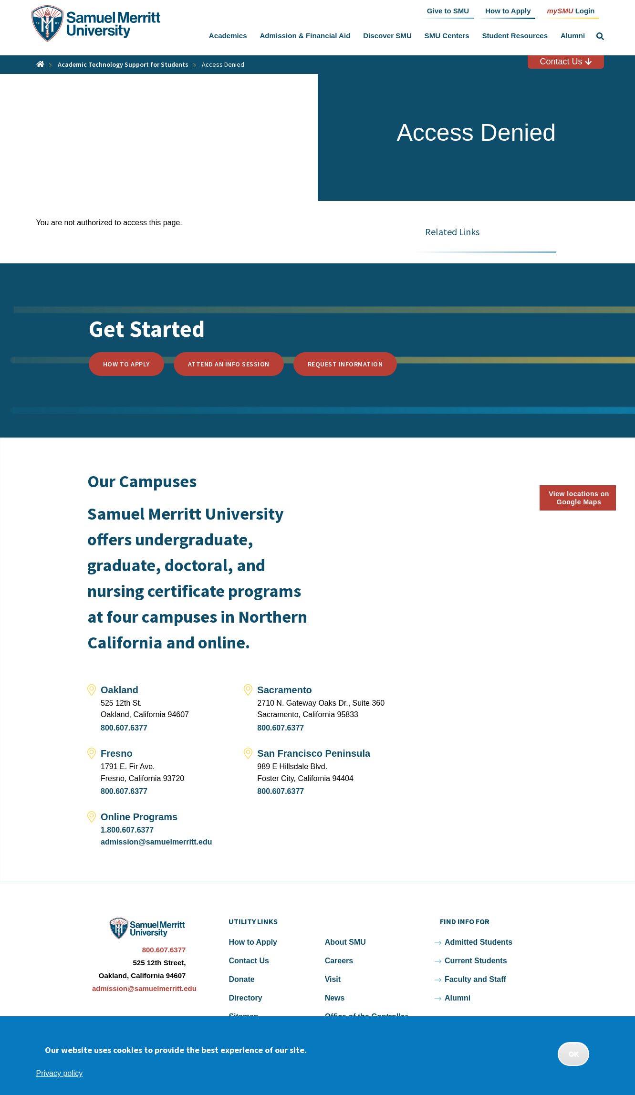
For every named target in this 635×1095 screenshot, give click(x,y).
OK (573, 1054)
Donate (241, 979)
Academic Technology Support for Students (123, 64)
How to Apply (126, 364)
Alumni (573, 35)
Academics (228, 35)
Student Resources (515, 35)
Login (570, 10)
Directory (245, 998)
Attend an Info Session (229, 364)
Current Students (476, 961)
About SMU (345, 942)
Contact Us (565, 61)
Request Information (345, 364)
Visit (333, 979)
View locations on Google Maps (579, 498)
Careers (339, 961)
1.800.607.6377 (127, 830)
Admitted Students (478, 942)
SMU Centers (447, 35)
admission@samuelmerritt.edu (156, 842)
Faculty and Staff (475, 979)
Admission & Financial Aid (305, 35)
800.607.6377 (124, 728)
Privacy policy (59, 1073)
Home (40, 64)
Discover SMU (387, 35)
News (335, 998)
